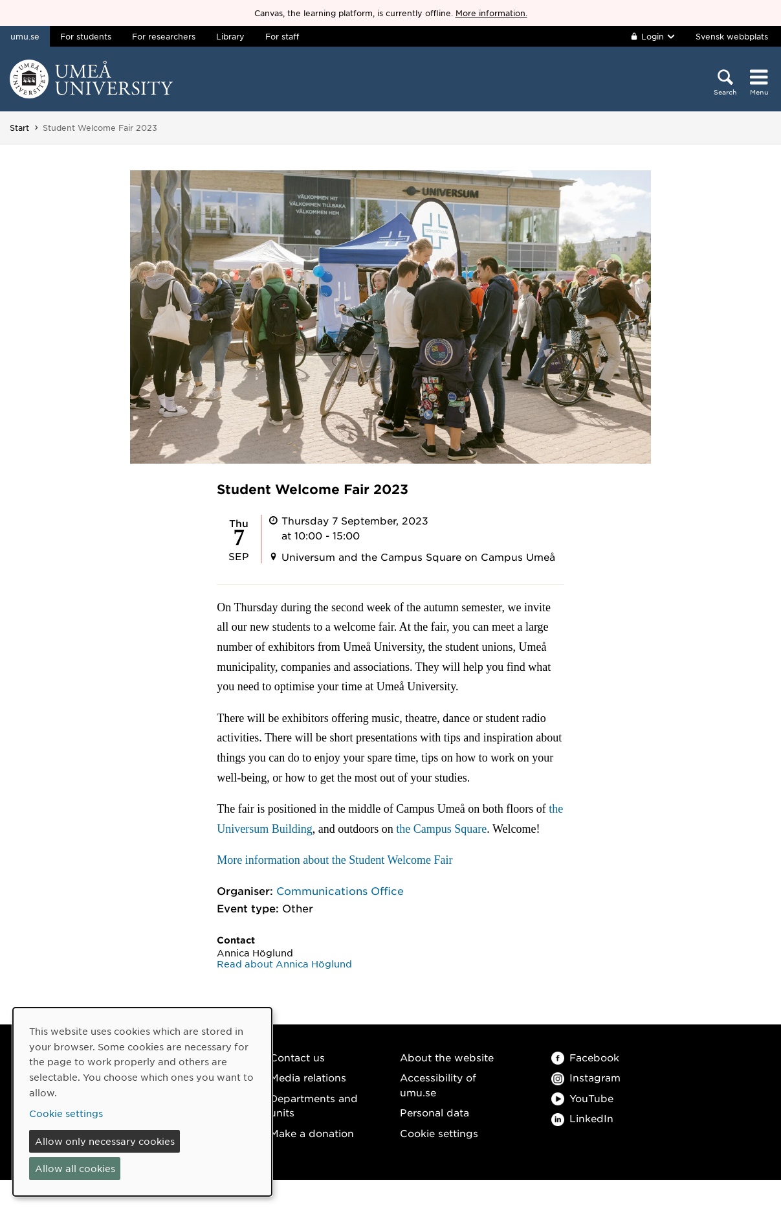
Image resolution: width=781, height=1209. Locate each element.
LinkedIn (582, 1118)
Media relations (308, 1077)
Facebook (585, 1057)
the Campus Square (441, 828)
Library (230, 36)
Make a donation (312, 1133)
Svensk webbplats (732, 36)
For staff (282, 36)
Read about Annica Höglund (284, 963)
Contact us (297, 1057)
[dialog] (142, 1102)
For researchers (163, 36)
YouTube (582, 1098)
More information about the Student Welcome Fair (334, 859)
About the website (447, 1057)
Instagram (586, 1077)
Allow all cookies (75, 1168)
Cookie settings (439, 1133)
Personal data (434, 1112)
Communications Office (340, 890)
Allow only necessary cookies (105, 1141)
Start (19, 127)
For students (85, 36)
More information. (491, 13)
